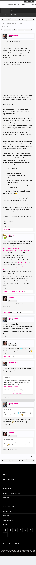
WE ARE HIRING (8, 484)
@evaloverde (22, 262)
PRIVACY (5, 525)
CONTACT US (7, 511)
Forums (5, 11)
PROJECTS (33, 4)
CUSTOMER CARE (8, 506)
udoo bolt (21, 30)
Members (14, 11)
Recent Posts (14, 15)
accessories (8, 30)
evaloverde (6, 229)
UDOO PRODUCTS (13, 4)
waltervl (11, 235)
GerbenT (5, 291)
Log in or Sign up (29, 1)
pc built (14, 30)
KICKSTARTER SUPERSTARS (11, 493)
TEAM (5, 475)
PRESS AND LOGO (8, 479)
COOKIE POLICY (8, 520)
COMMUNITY (24, 4)
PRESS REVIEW (7, 488)
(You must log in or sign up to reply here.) (24, 456)
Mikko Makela (13, 35)
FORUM (5, 502)
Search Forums (5, 15)
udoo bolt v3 (28, 30)
